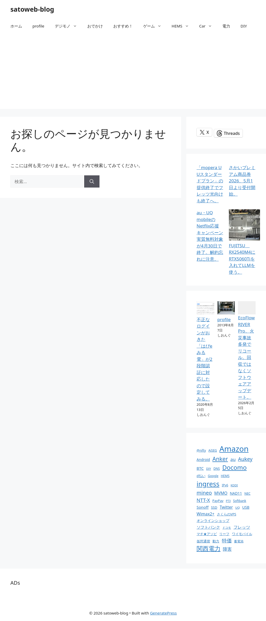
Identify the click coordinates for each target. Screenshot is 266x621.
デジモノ (68, 26)
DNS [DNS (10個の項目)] (217, 468)
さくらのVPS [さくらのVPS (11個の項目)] (226, 514)
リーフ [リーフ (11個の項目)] (224, 534)
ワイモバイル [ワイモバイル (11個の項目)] (242, 534)
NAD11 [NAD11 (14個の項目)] (236, 493)
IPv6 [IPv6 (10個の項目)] (225, 485)
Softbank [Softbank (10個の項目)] (239, 501)
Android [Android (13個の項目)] (203, 459)
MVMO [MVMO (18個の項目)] (220, 493)
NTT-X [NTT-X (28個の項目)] (203, 500)
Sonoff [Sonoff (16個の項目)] (203, 507)
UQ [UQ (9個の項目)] (237, 507)
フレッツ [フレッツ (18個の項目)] (242, 527)
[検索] (91, 181)
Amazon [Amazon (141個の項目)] (234, 449)
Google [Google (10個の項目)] (213, 476)
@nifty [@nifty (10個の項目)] (201, 450)
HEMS (183, 26)
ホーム (16, 26)
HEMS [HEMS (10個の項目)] (225, 476)
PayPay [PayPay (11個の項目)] (217, 500)
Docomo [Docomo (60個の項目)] (234, 467)
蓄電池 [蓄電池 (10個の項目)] (238, 541)
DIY (244, 26)
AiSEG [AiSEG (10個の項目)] (212, 450)
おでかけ (95, 26)
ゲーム (155, 26)
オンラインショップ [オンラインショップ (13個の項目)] (213, 520)
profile (38, 26)
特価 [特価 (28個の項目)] (227, 540)
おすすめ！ (123, 26)
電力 (226, 26)
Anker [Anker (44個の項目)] (220, 459)
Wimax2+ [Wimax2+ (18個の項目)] (206, 514)
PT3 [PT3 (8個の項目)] (228, 501)
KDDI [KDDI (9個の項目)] (234, 485)
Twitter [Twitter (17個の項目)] (226, 507)
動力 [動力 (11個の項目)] (215, 541)
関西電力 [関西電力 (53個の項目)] (209, 548)
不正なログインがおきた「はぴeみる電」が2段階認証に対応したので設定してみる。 (204, 359)
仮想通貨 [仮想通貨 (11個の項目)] (203, 541)
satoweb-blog (32, 9)
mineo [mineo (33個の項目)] (204, 492)
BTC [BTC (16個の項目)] (200, 468)
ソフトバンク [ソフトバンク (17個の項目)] (208, 527)
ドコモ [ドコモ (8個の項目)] (226, 527)
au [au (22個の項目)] (233, 459)
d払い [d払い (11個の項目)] (201, 475)
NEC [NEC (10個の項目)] (247, 493)
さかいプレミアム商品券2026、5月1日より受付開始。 (242, 180)
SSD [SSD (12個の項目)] (214, 507)
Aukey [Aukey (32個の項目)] (245, 459)
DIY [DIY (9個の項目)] (208, 469)
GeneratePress (163, 613)
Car (208, 26)
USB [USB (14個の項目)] (245, 507)
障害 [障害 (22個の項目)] (227, 549)
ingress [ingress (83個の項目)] (208, 483)
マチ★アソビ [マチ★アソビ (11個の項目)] (207, 534)
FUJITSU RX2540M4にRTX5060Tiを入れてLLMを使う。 (242, 259)
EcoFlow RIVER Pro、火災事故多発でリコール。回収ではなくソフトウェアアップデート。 (246, 357)
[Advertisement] (133, 72)
